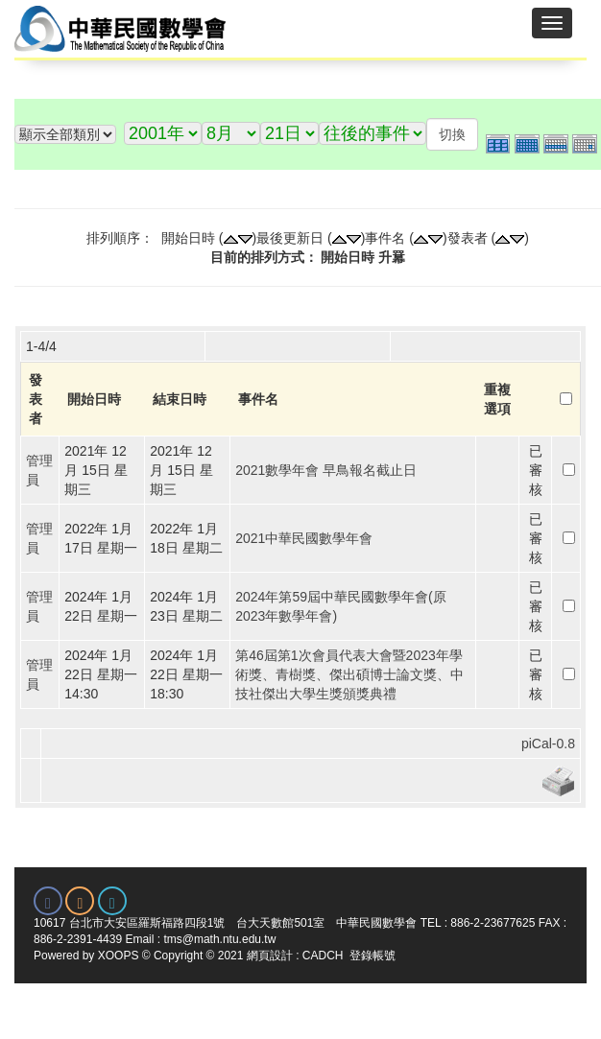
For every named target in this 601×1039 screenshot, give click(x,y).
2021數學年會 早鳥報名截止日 (326, 470)
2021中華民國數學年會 (304, 538)
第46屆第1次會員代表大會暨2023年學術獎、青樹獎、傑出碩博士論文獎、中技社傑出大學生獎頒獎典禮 (349, 674)
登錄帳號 (372, 955)
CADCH (323, 955)
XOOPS (118, 955)
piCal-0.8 (548, 743)
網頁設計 (270, 955)
